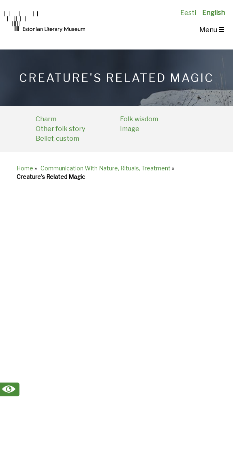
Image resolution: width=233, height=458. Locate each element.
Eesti (188, 13)
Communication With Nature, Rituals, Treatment (106, 168)
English (213, 13)
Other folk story (60, 129)
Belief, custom (57, 138)
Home (25, 168)
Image (129, 129)
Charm (46, 119)
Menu (211, 30)
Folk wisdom (139, 119)
